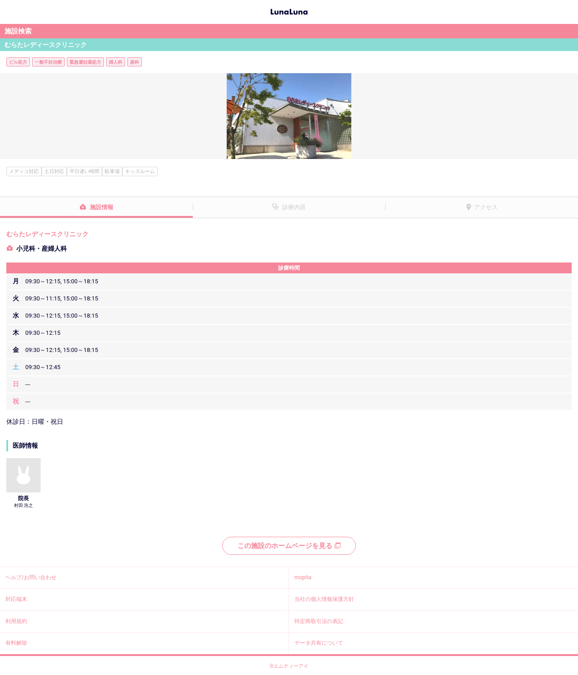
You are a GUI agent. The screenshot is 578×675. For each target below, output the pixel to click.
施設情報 (101, 207)
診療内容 (294, 207)
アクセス (486, 207)
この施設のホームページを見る (289, 546)
